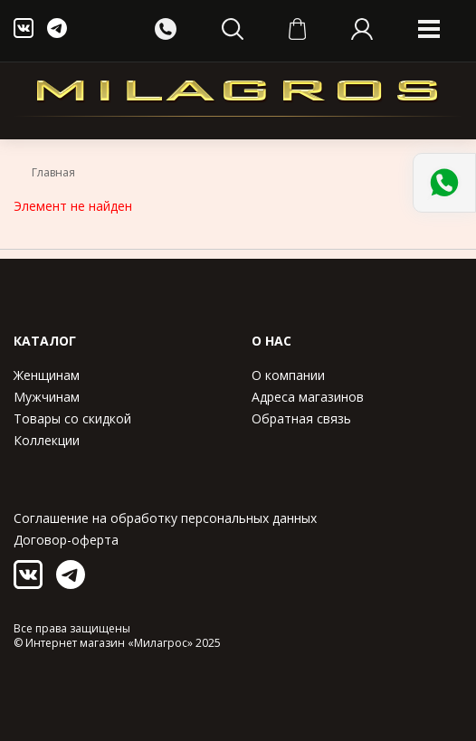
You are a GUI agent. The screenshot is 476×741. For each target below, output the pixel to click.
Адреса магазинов (308, 396)
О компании (288, 375)
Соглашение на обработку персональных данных (165, 518)
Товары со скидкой (72, 418)
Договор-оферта (66, 539)
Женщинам (47, 375)
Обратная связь (301, 418)
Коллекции (47, 440)
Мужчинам (47, 396)
